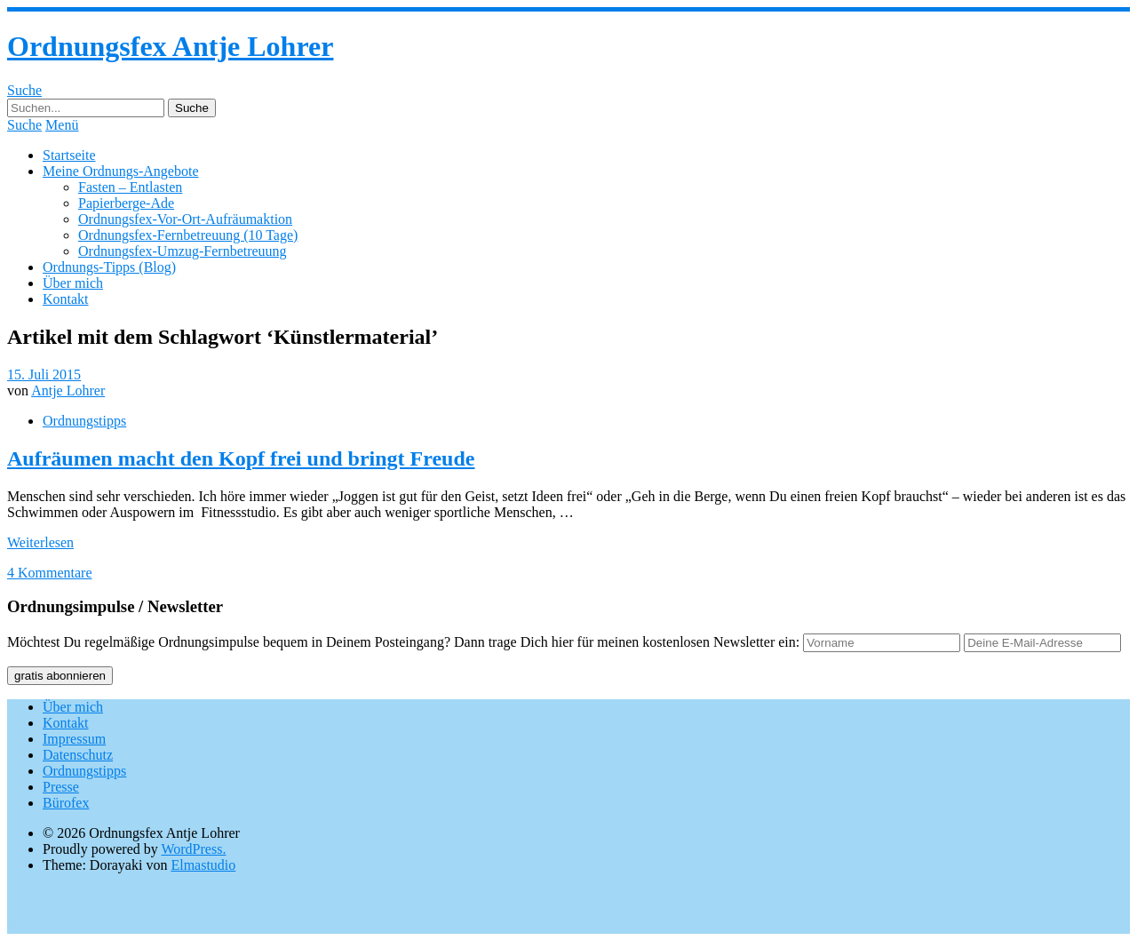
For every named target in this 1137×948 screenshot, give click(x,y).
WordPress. (193, 848)
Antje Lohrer (68, 390)
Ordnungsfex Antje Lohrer (170, 46)
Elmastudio (203, 864)
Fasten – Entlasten (130, 187)
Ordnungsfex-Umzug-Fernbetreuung (182, 251)
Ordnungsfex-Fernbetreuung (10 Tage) (188, 235)
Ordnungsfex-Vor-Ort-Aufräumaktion (185, 219)
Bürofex (66, 802)
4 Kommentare (49, 572)
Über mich (73, 283)
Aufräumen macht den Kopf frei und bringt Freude (240, 458)
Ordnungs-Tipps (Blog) (109, 267)
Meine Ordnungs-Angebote (121, 171)
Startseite (69, 155)
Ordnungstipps (84, 420)
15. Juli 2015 (44, 374)
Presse (61, 786)
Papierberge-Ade (126, 203)
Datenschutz (78, 754)
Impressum (74, 738)
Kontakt (66, 299)
